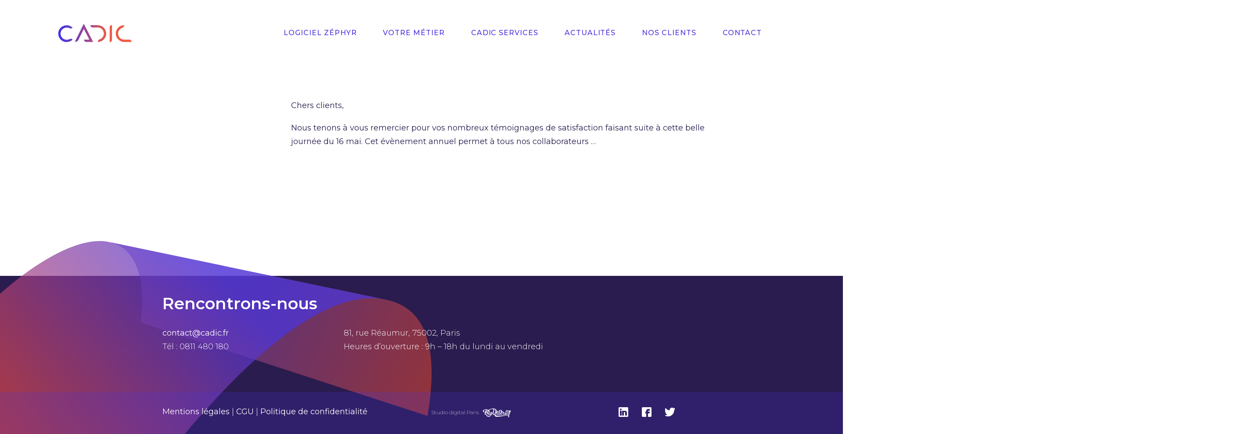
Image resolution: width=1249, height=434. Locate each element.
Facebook (646, 412)
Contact (742, 33)
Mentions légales (196, 411)
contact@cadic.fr (195, 333)
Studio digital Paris (455, 412)
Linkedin (623, 412)
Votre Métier (413, 33)
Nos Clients (669, 33)
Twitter (670, 412)
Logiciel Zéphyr (320, 33)
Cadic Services (504, 33)
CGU (245, 411)
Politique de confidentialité (313, 411)
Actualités (590, 33)
